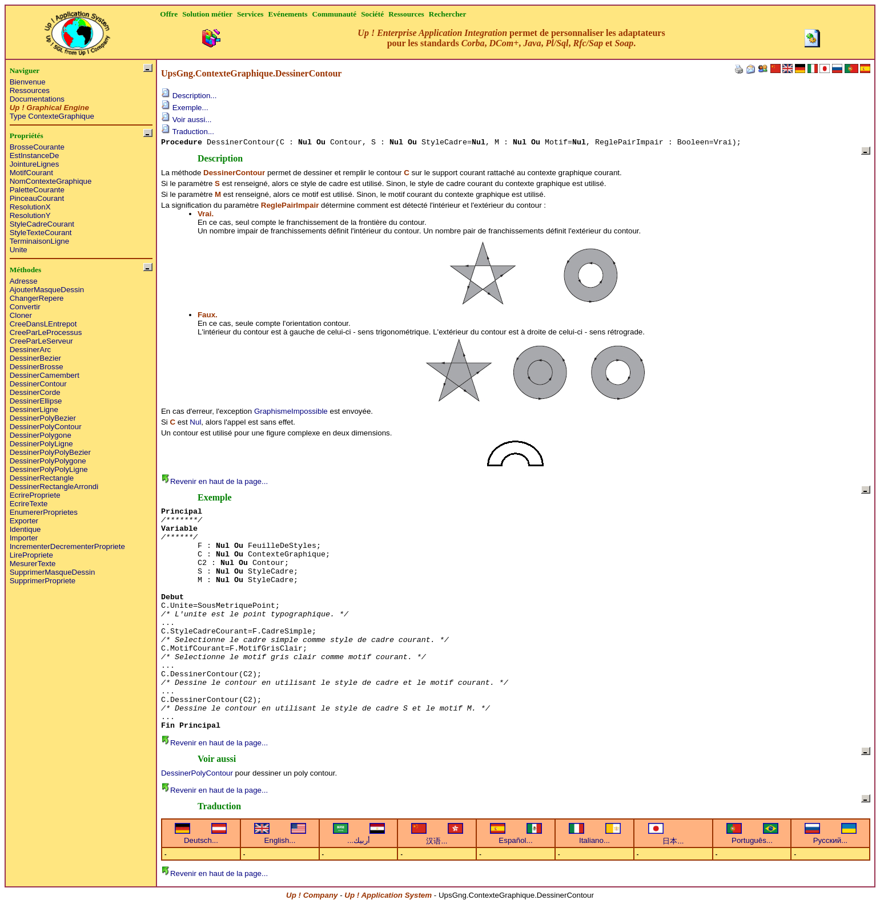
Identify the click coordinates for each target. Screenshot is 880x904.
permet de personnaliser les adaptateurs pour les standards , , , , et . (511, 38)
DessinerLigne (34, 409)
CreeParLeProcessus (46, 332)
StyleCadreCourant (42, 224)
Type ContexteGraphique (52, 116)
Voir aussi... (186, 119)
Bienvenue (28, 82)
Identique (25, 529)
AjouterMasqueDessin (47, 289)
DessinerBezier (35, 358)
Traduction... (187, 131)
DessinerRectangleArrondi (54, 486)
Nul (195, 422)
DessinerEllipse (36, 401)
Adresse (24, 281)
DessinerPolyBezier (43, 418)
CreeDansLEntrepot (43, 324)
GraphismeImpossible (291, 411)
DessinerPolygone (40, 435)
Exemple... (184, 107)
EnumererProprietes (44, 512)
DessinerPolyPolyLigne (49, 469)
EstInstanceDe (34, 155)
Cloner (21, 315)
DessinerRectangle (42, 478)
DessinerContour (38, 384)
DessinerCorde (35, 392)
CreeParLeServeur (41, 341)
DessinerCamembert (44, 375)
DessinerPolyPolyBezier (50, 452)
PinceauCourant (37, 198)
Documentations (37, 99)
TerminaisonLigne (39, 241)
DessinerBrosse (36, 366)
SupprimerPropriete (43, 580)
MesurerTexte (33, 563)
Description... (188, 95)
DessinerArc (30, 349)
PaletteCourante (37, 189)
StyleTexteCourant (41, 232)
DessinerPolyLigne (41, 443)
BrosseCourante (37, 147)
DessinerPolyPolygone (48, 461)
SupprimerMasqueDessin (52, 572)
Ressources (30, 90)
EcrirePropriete (35, 495)
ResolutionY (30, 215)
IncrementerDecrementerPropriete (67, 546)
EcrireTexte (29, 503)
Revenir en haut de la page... (214, 481)
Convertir (25, 306)
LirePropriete (31, 555)
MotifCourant (31, 172)
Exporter (24, 520)
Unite (18, 249)
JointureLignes (34, 164)
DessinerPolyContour (46, 426)
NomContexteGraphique (51, 181)
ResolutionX (30, 207)
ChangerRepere (37, 298)
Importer (24, 538)
